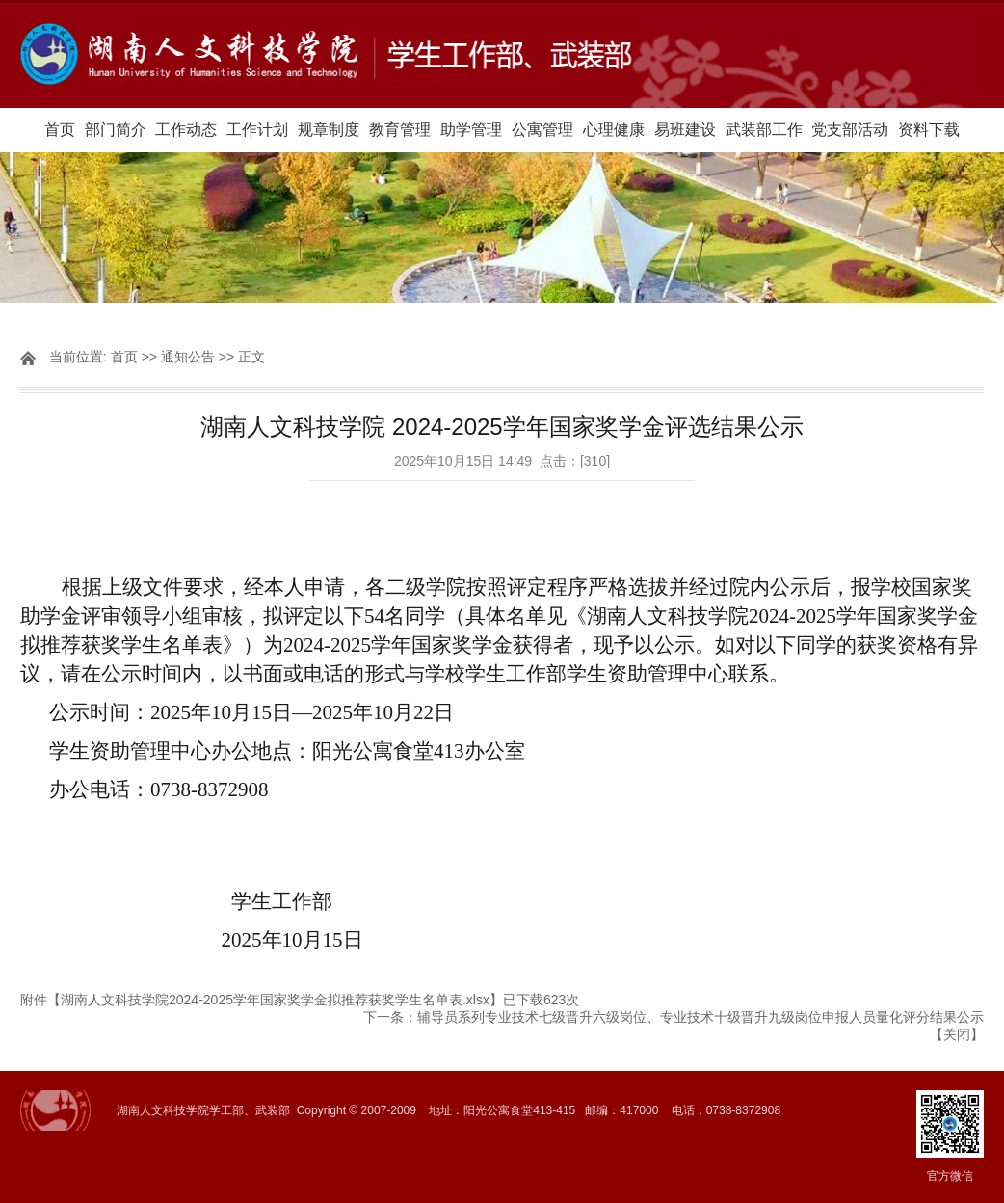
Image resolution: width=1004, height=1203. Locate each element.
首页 (59, 129)
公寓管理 (542, 129)
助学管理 (471, 129)
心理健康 (614, 129)
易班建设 (685, 129)
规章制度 (328, 129)
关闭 (956, 1034)
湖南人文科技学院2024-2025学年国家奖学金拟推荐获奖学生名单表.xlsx (275, 999)
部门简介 (115, 129)
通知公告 (188, 356)
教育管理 (400, 129)
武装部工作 (764, 129)
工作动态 (186, 129)
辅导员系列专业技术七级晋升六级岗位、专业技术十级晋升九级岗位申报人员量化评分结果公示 (700, 1017)
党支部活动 (849, 129)
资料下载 (929, 129)
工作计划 (257, 129)
